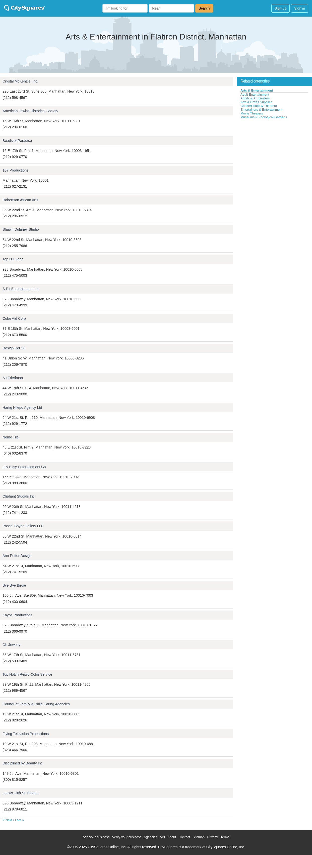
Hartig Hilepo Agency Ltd (22, 407)
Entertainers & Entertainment (261, 109)
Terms (224, 837)
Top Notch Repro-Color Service (27, 674)
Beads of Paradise (17, 141)
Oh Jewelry (12, 645)
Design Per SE (14, 348)
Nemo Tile (11, 437)
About (171, 837)
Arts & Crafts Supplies (256, 102)
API (162, 837)
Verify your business (126, 837)
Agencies (150, 837)
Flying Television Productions (26, 734)
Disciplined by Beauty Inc (23, 763)
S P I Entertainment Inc (21, 289)
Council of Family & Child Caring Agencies (36, 704)
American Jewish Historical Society (30, 111)
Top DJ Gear (13, 259)
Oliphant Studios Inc (19, 496)
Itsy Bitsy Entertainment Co (24, 467)
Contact (184, 837)
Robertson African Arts (20, 200)
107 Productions (15, 170)
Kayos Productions (17, 615)
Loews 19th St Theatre (21, 793)
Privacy (212, 837)
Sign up (280, 8)
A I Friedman (13, 378)
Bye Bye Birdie (14, 585)
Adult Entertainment (254, 94)
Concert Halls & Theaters (258, 106)
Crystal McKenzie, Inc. (20, 81)
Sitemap (199, 837)
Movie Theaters (251, 113)
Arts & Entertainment (256, 90)
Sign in (299, 8)
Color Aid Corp (14, 318)
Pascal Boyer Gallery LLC (23, 526)
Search (204, 8)
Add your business (96, 837)
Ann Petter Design (17, 556)
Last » (19, 820)
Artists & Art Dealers (255, 98)
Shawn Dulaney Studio (21, 229)
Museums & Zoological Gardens (263, 117)
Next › (10, 820)
